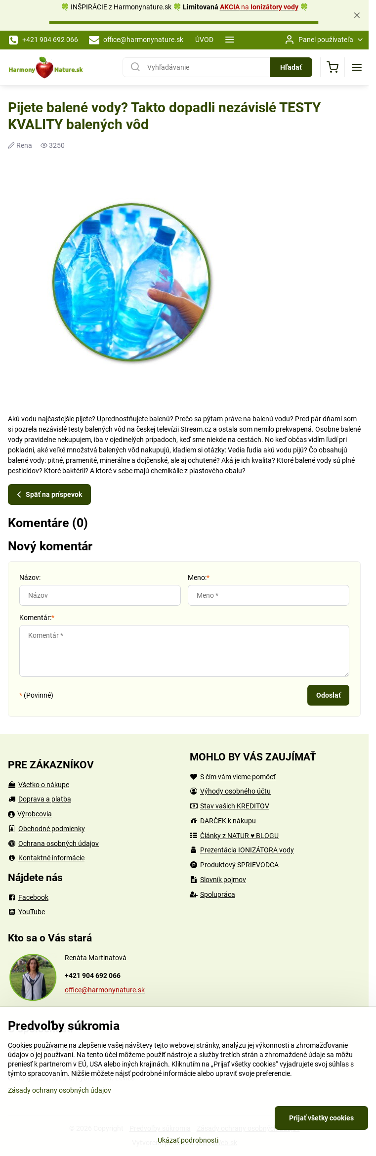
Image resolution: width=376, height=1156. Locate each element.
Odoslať (328, 695)
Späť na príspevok (48, 494)
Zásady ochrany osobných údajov (59, 1090)
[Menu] (357, 67)
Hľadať (291, 67)
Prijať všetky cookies (321, 1118)
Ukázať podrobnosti (188, 1140)
